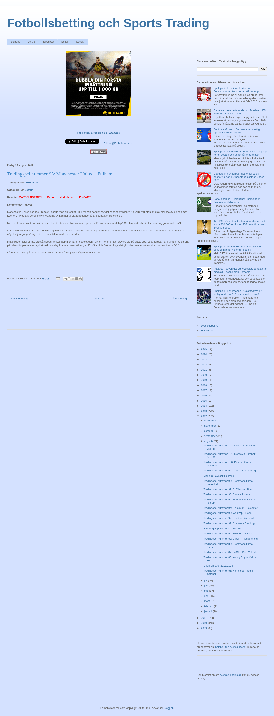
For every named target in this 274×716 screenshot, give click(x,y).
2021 (204, 369)
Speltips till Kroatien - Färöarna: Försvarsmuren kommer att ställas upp (236, 90)
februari (209, 606)
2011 (204, 617)
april (207, 595)
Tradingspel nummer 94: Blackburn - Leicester (230, 507)
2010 (204, 622)
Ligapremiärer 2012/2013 (218, 565)
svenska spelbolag (231, 674)
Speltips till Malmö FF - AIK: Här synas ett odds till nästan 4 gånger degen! (238, 248)
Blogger (168, 708)
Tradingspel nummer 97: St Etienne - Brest (228, 489)
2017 (204, 390)
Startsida (15, 41)
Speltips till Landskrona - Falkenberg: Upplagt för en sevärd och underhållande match (240, 153)
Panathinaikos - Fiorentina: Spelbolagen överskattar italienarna (237, 200)
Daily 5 (31, 41)
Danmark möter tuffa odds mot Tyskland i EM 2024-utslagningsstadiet (240, 112)
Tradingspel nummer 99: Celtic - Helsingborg (229, 470)
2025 (204, 349)
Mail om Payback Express (218, 475)
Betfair (65, 41)
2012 (204, 416)
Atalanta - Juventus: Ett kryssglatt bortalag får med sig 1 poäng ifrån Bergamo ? (240, 270)
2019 (204, 379)
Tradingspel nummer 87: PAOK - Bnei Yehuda (230, 552)
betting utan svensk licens (230, 646)
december (210, 420)
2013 (204, 411)
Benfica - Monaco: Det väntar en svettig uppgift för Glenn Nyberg (237, 131)
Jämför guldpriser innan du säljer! (222, 528)
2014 (204, 405)
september (210, 436)
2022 (204, 364)
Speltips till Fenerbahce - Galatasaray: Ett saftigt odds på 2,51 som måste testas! (238, 292)
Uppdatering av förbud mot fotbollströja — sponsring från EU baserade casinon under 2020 (239, 177)
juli (206, 580)
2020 (204, 374)
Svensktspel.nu (209, 325)
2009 (204, 628)
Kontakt (80, 41)
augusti (209, 441)
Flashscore (207, 330)
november (210, 425)
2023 (204, 359)
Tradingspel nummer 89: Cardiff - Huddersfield (230, 538)
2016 (204, 395)
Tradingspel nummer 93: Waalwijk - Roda (227, 513)
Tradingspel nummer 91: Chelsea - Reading (229, 523)
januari (208, 611)
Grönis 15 (32, 182)
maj (206, 590)
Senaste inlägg (19, 298)
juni (206, 585)
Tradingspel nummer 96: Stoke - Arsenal (226, 494)
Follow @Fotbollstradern (117, 143)
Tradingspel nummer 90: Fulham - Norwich (228, 533)
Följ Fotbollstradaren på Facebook (98, 132)
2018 (204, 385)
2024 (204, 354)
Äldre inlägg (180, 298)
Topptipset (48, 41)
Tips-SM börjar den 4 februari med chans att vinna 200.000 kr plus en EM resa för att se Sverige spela (239, 224)
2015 (204, 400)
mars (207, 600)
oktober (209, 430)
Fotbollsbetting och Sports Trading (108, 23)
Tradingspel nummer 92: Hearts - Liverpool (228, 518)
